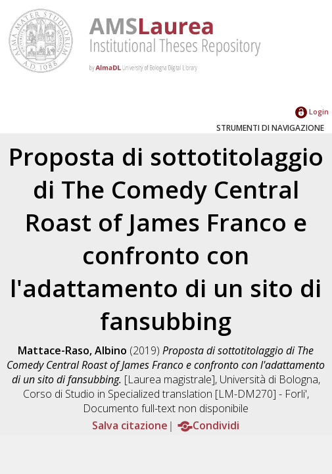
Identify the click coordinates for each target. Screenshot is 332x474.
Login (312, 111)
